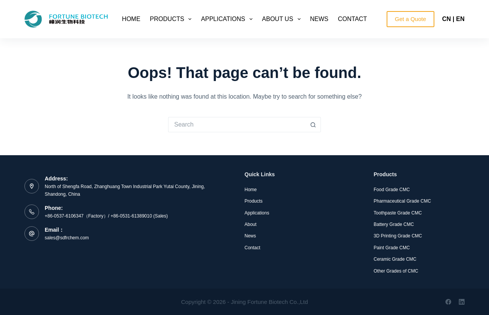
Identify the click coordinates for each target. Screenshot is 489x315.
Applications (228, 19)
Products (172, 19)
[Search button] (313, 124)
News (319, 19)
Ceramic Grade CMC (395, 259)
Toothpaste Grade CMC (398, 213)
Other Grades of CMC (396, 271)
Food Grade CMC (392, 189)
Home (131, 19)
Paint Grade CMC (392, 247)
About (250, 224)
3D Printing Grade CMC (398, 236)
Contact (352, 19)
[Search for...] (237, 124)
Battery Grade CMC (394, 224)
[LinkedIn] (462, 302)
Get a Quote (410, 19)
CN (446, 19)
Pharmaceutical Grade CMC (402, 201)
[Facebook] (448, 302)
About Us (283, 19)
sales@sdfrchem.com (67, 237)
